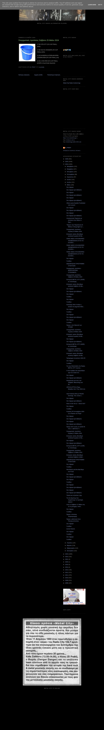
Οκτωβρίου (70, 171)
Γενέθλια (68, 261)
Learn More (92, 4)
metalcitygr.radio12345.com (73, 142)
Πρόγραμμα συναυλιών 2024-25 (75, 358)
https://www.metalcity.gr (69, 138)
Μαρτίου (69, 545)
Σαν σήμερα (69, 187)
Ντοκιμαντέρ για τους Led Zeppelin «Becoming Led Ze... (74, 382)
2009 (67, 580)
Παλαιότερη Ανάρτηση (53, 75)
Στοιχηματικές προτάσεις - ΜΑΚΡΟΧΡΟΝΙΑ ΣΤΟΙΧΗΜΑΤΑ (74, 270)
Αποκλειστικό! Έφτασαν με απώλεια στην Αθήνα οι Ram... (74, 220)
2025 (67, 161)
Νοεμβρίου (70, 169)
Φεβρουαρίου (71, 548)
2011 (67, 575)
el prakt (68, 147)
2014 (67, 567)
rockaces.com (70, 140)
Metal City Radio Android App (71, 83)
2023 (67, 554)
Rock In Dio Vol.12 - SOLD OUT (75, 403)
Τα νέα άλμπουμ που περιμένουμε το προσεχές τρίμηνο (74, 500)
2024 (67, 164)
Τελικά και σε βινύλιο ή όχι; (74, 495)
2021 (67, 559)
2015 (67, 564)
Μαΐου (69, 185)
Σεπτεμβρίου (71, 174)
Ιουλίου (69, 179)
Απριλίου (69, 543)
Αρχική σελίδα (38, 75)
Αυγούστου (70, 177)
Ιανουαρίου (70, 550)
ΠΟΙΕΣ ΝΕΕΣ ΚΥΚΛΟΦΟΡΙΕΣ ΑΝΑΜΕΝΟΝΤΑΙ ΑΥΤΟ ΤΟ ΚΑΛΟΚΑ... (75, 240)
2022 (67, 556)
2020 (67, 562)
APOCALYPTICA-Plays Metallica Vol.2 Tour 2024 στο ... (75, 389)
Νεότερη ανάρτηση (23, 75)
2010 (67, 577)
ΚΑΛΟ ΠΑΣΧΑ (70, 529)
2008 (67, 583)
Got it (100, 4)
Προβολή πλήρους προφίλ (71, 150)
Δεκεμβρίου (70, 166)
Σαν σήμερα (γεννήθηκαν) (74, 190)
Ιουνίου (69, 182)
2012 (67, 572)
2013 (67, 570)
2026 (67, 159)
